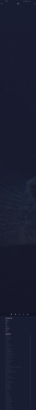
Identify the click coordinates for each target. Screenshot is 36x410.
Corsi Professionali (7, 356)
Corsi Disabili (7, 359)
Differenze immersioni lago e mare (9, 354)
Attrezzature (7, 326)
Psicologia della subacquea (8, 360)
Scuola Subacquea (7, 384)
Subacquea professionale (8, 370)
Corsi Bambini (7, 393)
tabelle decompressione (8, 404)
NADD (6, 390)
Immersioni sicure (7, 395)
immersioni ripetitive (8, 409)
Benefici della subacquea (8, 357)
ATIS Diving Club (8, 318)
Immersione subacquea (8, 381)
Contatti (6, 331)
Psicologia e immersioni (8, 398)
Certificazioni (7, 321)
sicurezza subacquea (8, 362)
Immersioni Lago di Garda (8, 345)
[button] (6, 1)
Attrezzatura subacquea (8, 351)
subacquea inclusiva (8, 385)
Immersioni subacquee (8, 365)
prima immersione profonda (9, 407)
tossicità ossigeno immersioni (9, 382)
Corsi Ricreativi (7, 340)
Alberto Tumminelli (7, 368)
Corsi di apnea (7, 346)
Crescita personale (7, 343)
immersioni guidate (7, 396)
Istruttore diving (7, 373)
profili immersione (7, 406)
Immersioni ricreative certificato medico (10, 371)
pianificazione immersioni (8, 401)
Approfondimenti (7, 328)
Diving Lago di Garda (8, 348)
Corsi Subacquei (7, 335)
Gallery (6, 323)
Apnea (6, 379)
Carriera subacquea (7, 376)
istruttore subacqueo (8, 387)
